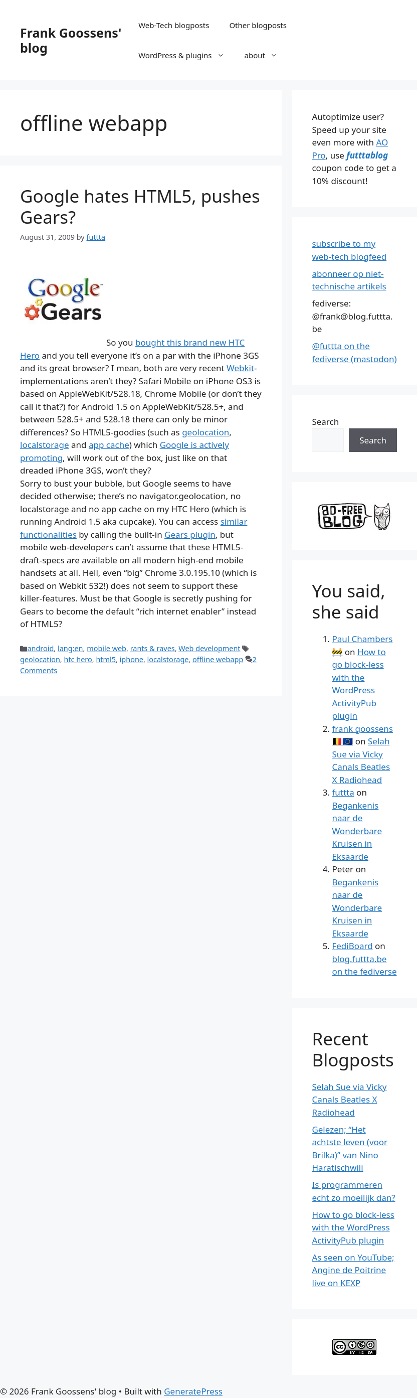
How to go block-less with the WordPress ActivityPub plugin (353, 1227)
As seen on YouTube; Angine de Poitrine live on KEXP (353, 1270)
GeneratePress (193, 1391)
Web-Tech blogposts (173, 25)
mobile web (106, 648)
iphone (131, 659)
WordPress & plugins (186, 55)
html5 (106, 659)
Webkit (240, 368)
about (266, 55)
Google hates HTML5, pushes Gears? (140, 206)
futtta (343, 792)
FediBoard (352, 946)
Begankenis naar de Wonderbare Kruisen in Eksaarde (357, 831)
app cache (109, 444)
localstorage (44, 444)
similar (234, 521)
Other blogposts (257, 25)
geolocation (205, 432)
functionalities (48, 534)
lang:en (70, 648)
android (40, 648)
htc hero (78, 659)
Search (325, 421)
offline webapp (217, 659)
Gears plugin (190, 534)
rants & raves (152, 648)
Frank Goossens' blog (70, 40)
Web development (209, 648)
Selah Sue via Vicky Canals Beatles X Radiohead (349, 1099)
